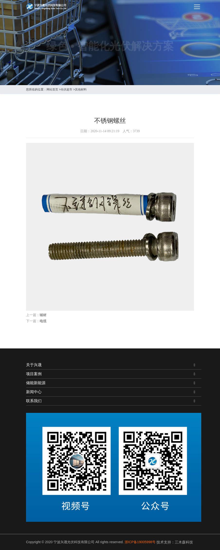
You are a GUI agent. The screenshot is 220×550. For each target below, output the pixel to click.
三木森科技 (184, 542)
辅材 (43, 315)
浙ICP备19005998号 (140, 542)
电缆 (43, 321)
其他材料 (81, 89)
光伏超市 (66, 89)
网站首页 (52, 89)
